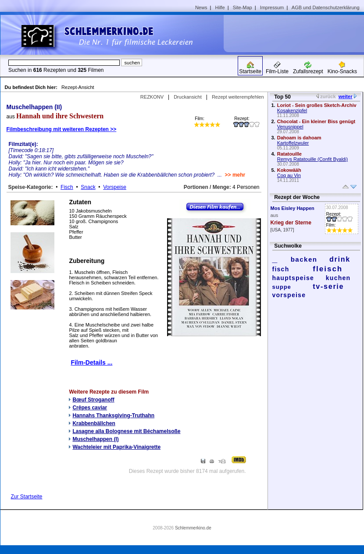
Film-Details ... (91, 362)
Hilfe (220, 7)
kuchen (338, 277)
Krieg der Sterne (291, 223)
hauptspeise (293, 277)
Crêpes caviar (89, 408)
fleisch (328, 269)
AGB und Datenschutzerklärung (326, 7)
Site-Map (242, 7)
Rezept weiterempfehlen (238, 96)
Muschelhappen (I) (95, 439)
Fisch (67, 187)
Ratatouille (289, 153)
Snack (88, 187)
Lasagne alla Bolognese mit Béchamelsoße (126, 431)
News (201, 7)
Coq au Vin (289, 175)
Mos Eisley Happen (292, 208)
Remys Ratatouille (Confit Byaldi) (312, 159)
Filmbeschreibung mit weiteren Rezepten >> (62, 129)
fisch (280, 269)
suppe (281, 287)
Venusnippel (290, 126)
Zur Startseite (27, 497)
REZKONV (152, 96)
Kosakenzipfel (292, 110)
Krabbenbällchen (93, 423)
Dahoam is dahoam (299, 137)
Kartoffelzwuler (293, 143)
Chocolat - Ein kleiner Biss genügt (316, 121)
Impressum (272, 7)
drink (339, 259)
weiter (346, 96)
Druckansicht (188, 96)
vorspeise (289, 294)
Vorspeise (114, 187)
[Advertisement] (297, 33)
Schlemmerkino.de (193, 528)
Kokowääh (289, 170)
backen (304, 259)
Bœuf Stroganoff (93, 400)
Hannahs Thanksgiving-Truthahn (113, 415)
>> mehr (235, 175)
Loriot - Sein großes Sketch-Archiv (317, 105)
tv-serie (328, 286)
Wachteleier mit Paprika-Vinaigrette (116, 447)
